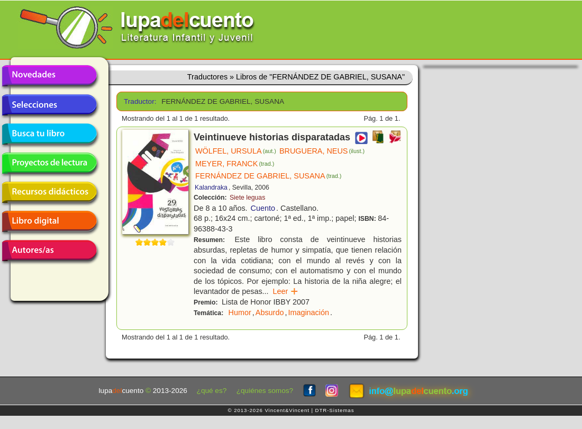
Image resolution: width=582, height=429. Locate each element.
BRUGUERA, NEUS (322, 151)
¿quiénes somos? (265, 391)
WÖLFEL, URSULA (235, 151)
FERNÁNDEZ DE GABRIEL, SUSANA (268, 176)
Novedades (49, 75)
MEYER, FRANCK (234, 163)
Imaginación (308, 312)
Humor (240, 312)
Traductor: (139, 101)
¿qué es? (212, 391)
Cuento (263, 208)
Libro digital (49, 221)
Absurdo (270, 312)
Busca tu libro (49, 134)
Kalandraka (211, 187)
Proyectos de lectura (49, 163)
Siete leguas (247, 197)
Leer (286, 291)
